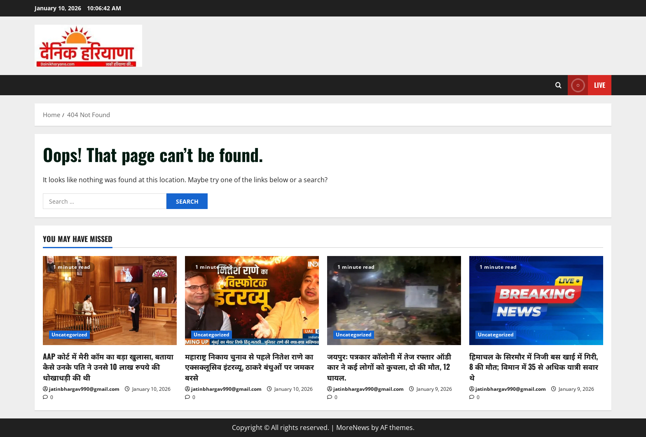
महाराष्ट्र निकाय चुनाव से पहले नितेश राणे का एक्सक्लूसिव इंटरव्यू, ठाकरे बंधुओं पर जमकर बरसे (249, 366)
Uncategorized (69, 334)
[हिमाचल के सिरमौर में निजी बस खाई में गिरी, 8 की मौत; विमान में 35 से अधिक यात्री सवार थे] (536, 300)
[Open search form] (558, 85)
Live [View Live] (586, 85)
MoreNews (353, 427)
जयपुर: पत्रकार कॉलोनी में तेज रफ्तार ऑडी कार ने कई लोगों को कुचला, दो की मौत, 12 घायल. (389, 366)
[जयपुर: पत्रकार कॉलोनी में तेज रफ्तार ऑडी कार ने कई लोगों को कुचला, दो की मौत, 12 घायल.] (394, 300)
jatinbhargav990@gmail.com (84, 388)
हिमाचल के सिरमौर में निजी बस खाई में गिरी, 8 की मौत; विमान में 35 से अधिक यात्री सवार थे (533, 366)
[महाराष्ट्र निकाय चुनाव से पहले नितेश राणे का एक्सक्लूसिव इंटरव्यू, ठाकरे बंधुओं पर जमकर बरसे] (252, 300)
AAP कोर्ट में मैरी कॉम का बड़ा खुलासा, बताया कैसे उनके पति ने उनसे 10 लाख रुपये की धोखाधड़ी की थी (108, 366)
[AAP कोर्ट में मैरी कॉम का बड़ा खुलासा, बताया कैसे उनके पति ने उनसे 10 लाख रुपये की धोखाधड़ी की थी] (110, 300)
